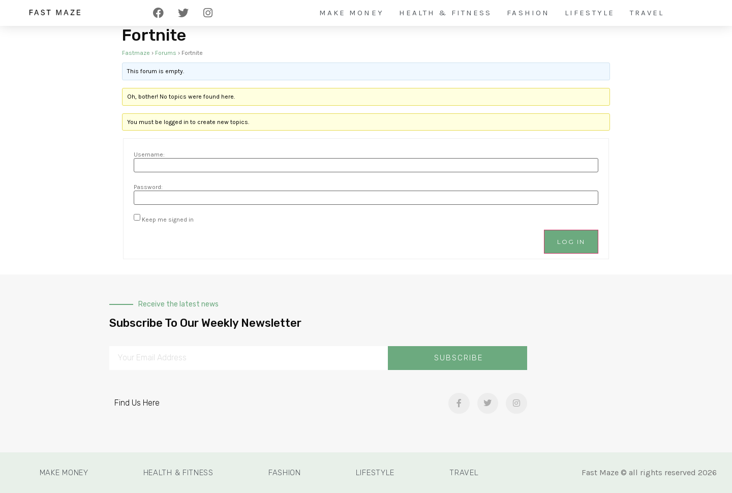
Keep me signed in (168, 220)
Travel (647, 12)
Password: (148, 187)
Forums (165, 52)
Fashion (528, 12)
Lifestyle (590, 12)
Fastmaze (136, 52)
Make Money (351, 12)
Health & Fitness (445, 12)
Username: (149, 154)
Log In (571, 241)
